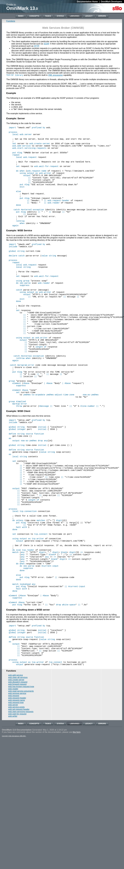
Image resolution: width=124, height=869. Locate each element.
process (13, 133)
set (14, 147)
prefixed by (38, 128)
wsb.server (26, 136)
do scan (16, 638)
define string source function (26, 496)
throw (19, 465)
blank (64, 641)
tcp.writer (38, 624)
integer (21, 490)
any (46, 504)
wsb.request (30, 164)
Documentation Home (87, 2)
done (18, 222)
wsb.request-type (16, 812)
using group (22, 312)
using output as (29, 183)
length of (40, 392)
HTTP (36, 46)
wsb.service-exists (16, 817)
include (13, 270)
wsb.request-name (36, 180)
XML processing (55, 75)
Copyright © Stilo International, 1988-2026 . (14, 845)
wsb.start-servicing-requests (29, 153)
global (12, 275)
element (16, 437)
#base (26, 437)
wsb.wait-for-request (46, 175)
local (15, 136)
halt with (21, 610)
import (12, 128)
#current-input (49, 657)
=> (81, 641)
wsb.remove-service (17, 803)
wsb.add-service (21, 150)
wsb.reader (54, 219)
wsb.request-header (58, 217)
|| (29, 189)
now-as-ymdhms (91, 451)
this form (76, 842)
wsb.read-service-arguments (21, 801)
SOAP (46, 44)
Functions (10, 21)
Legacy (88, 16)
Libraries (74, 16)
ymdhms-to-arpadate (34, 451)
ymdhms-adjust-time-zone (60, 451)
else (18, 206)
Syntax (60, 16)
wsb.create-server (39, 147)
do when (20, 180)
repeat (16, 161)
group (12, 434)
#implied (21, 459)
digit (59, 602)
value (44, 281)
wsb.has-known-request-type (21, 796)
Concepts (34, 16)
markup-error (19, 462)
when (22, 245)
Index (21, 16)
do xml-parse (23, 314)
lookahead (25, 680)
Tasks (48, 16)
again (15, 247)
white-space (69, 705)
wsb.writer (45, 183)
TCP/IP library (14, 75)
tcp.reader (28, 638)
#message (44, 465)
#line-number (87, 465)
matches (41, 602)
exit (22, 200)
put (14, 158)
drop (40, 504)
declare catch (17, 281)
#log (19, 158)
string (21, 275)
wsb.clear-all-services (18, 787)
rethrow (20, 242)
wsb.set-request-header (18, 819)
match (15, 641)
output (27, 186)
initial (42, 488)
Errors (102, 16)
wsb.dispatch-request (17, 792)
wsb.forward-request (17, 794)
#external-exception (32, 228)
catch (17, 228)
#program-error (25, 415)
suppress (24, 317)
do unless (17, 602)
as (10, 502)
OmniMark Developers (111, 2)
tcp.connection (28, 591)
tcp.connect (41, 618)
